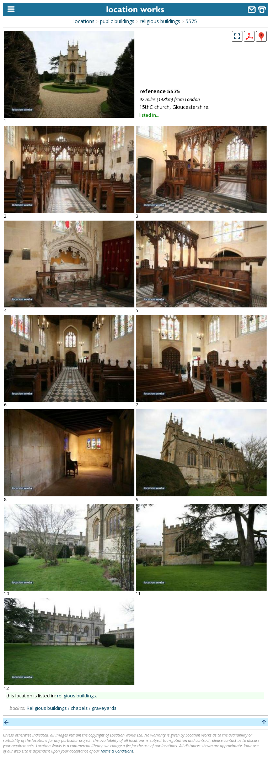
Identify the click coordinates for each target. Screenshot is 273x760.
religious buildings (160, 21)
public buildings (117, 21)
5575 (191, 21)
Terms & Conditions (116, 751)
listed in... (149, 115)
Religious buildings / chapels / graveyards (72, 708)
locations (84, 21)
